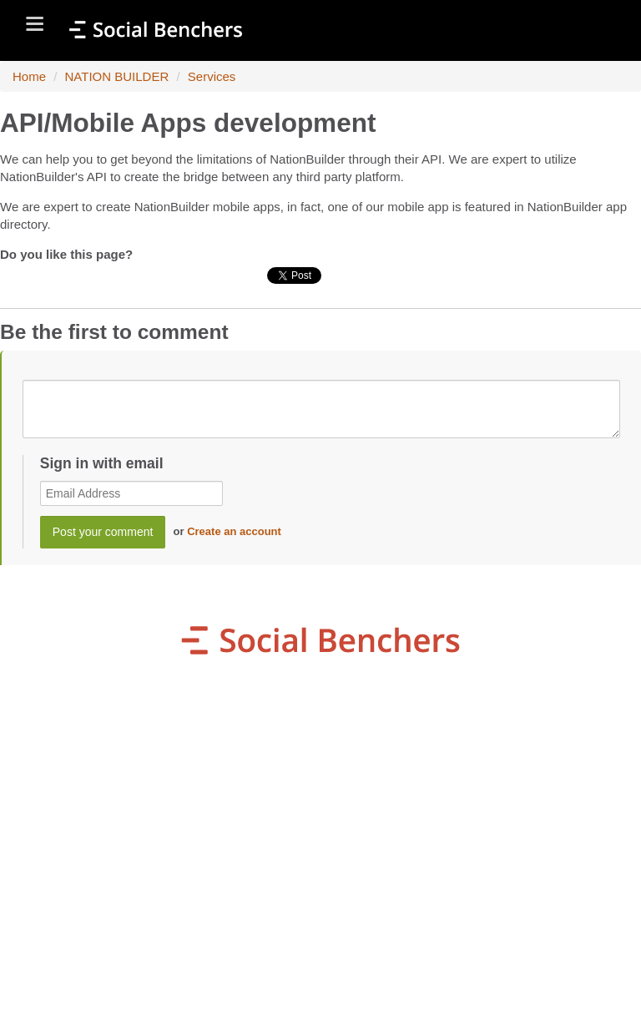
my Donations (517, 778)
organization (180, 809)
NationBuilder (446, 999)
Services (212, 76)
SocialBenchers (281, 999)
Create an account (234, 531)
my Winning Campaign (206, 778)
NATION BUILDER (117, 76)
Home (29, 76)
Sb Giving (455, 841)
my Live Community (187, 841)
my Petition (493, 809)
